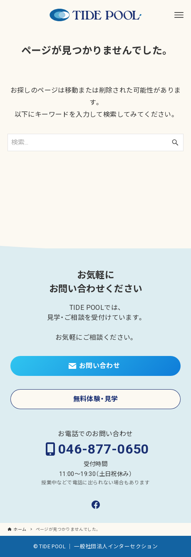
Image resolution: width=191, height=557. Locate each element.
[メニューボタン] (179, 15)
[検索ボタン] (175, 142)
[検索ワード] (95, 142)
